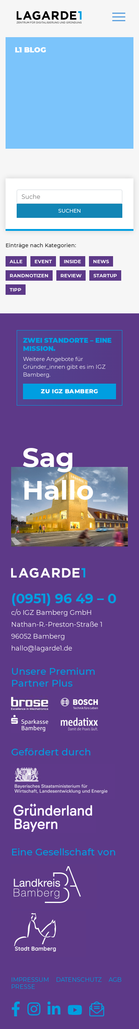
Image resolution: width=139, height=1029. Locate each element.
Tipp (15, 290)
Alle (16, 261)
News (101, 261)
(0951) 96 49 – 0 (63, 598)
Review (71, 275)
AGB (115, 979)
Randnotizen (29, 275)
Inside (72, 261)
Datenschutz (79, 979)
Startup (105, 275)
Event (43, 261)
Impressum (30, 979)
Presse (23, 986)
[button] (118, 17)
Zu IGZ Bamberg (69, 391)
